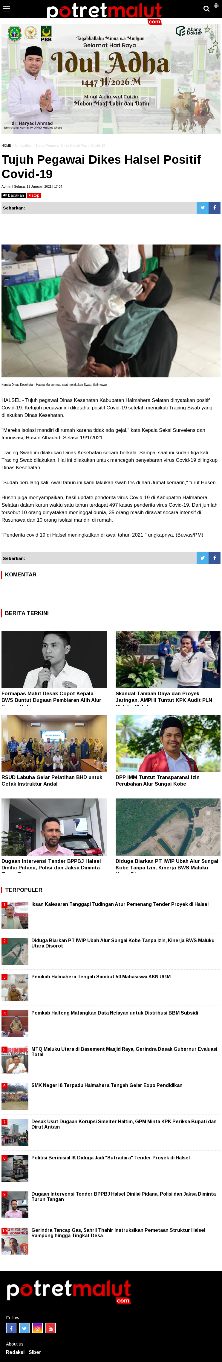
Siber (35, 1352)
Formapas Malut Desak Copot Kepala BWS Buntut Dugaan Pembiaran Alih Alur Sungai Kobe (51, 700)
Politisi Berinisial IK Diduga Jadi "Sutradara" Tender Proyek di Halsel (110, 1157)
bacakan (13, 195)
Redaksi (15, 1352)
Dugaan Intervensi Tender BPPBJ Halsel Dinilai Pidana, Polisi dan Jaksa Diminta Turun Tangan (51, 867)
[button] (216, 3)
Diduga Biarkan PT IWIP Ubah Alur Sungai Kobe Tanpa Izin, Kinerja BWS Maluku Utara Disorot (167, 867)
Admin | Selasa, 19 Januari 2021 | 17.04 (31, 186)
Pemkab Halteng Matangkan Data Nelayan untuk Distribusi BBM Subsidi (114, 1012)
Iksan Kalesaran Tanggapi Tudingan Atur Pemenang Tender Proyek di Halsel (120, 904)
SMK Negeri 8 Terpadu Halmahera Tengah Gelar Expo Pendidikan (107, 1085)
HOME (6, 145)
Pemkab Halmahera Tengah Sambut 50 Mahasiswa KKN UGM (101, 976)
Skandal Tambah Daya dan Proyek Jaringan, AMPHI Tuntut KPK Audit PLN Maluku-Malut (164, 700)
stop (34, 195)
